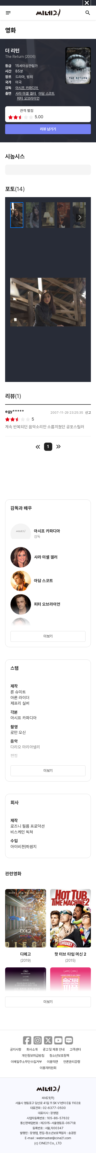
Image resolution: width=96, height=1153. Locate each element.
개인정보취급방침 (33, 1056)
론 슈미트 (18, 692)
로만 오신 (18, 732)
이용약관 (52, 1062)
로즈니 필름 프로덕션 (27, 826)
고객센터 (75, 1049)
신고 (88, 412)
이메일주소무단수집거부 (26, 1062)
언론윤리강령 (71, 1062)
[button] (79, 217)
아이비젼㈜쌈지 (23, 846)
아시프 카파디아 (27, 88)
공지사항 (15, 1049)
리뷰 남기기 (48, 129)
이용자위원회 (48, 1068)
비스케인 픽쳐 (21, 832)
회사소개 (32, 1049)
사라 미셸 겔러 (26, 93)
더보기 (48, 636)
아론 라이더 (19, 697)
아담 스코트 (46, 93)
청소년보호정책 (59, 1056)
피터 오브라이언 (28, 98)
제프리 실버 (19, 703)
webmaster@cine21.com (53, 1138)
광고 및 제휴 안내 (54, 1049)
